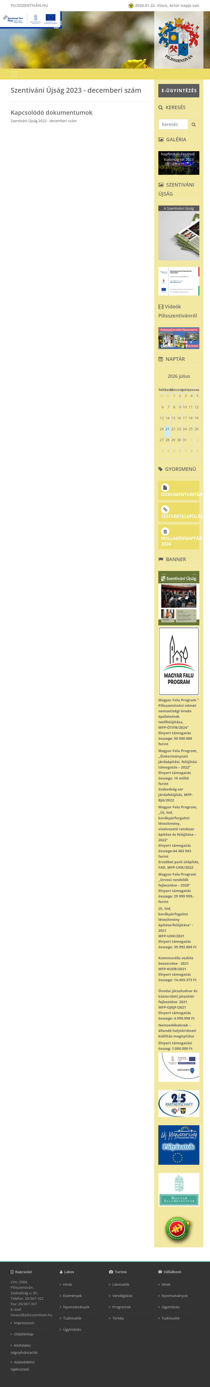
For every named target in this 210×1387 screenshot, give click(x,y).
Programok (121, 1306)
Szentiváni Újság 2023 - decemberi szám (44, 120)
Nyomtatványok (76, 1306)
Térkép (118, 1318)
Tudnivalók (72, 1318)
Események (72, 1295)
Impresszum (24, 1322)
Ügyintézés (72, 1329)
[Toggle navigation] (14, 74)
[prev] (160, 374)
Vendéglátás (122, 1295)
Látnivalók (120, 1284)
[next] (196, 374)
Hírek (67, 1284)
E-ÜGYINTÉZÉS (179, 91)
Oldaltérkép (23, 1334)
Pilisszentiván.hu (29, 5)
